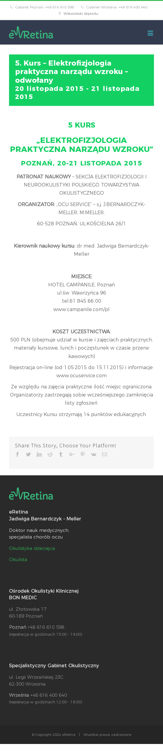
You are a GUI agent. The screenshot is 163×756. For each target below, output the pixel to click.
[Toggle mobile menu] (151, 33)
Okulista (18, 559)
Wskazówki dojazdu (81, 13)
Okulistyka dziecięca (32, 548)
